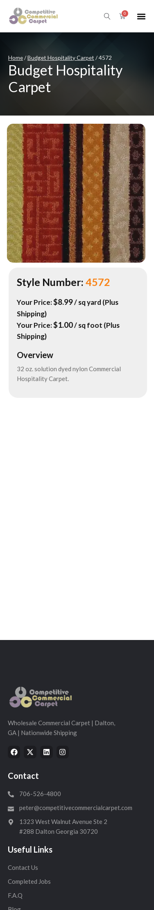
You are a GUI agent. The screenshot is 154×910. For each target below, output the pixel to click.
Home (15, 57)
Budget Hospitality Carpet (60, 57)
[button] (141, 16)
